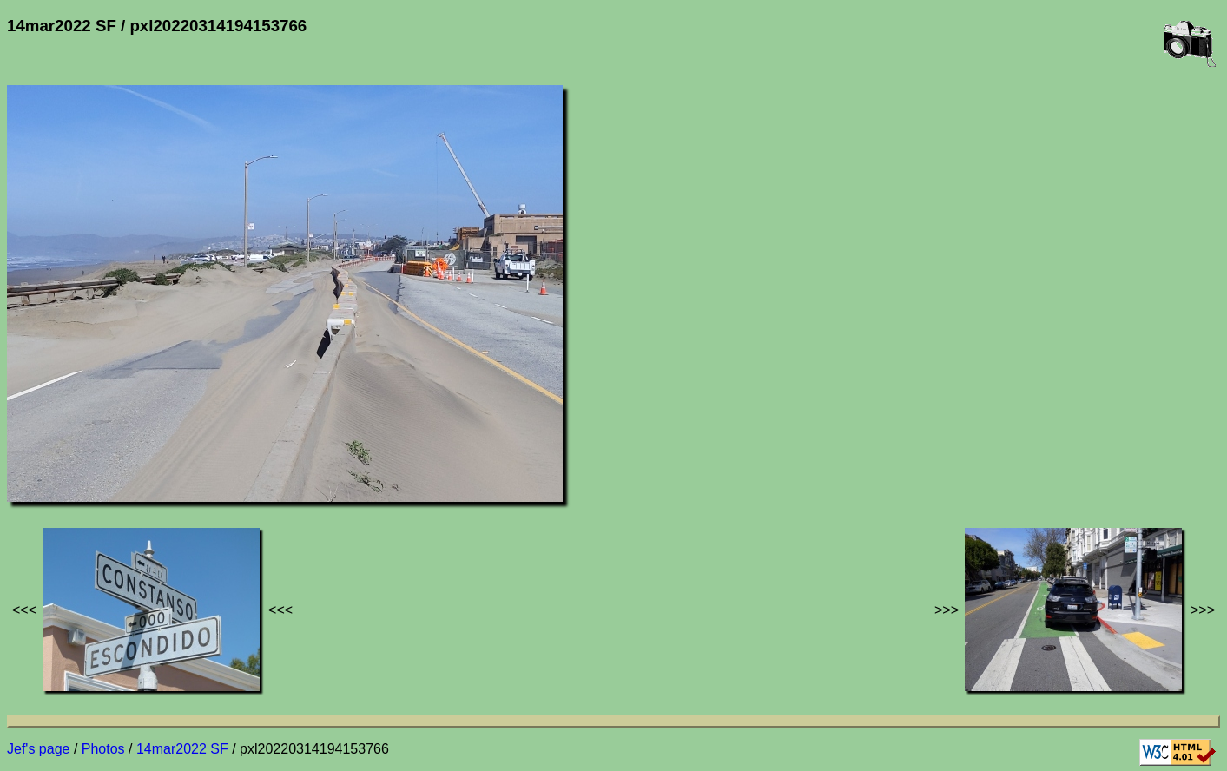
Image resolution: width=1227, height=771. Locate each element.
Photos (103, 748)
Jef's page (38, 748)
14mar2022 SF (182, 748)
